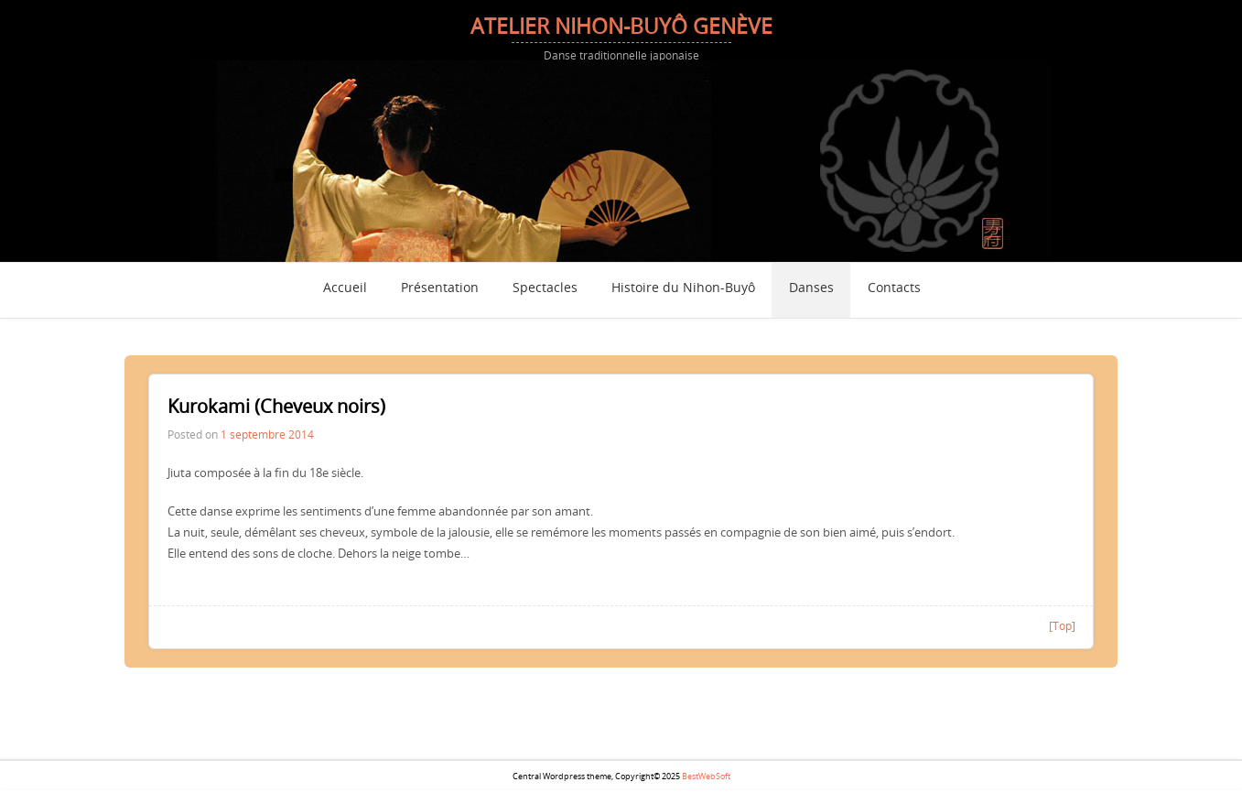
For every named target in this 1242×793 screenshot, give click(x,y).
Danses (811, 288)
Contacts (894, 288)
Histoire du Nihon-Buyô (683, 288)
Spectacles (545, 288)
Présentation (440, 288)
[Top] (1062, 625)
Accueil (345, 288)
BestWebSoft (706, 776)
